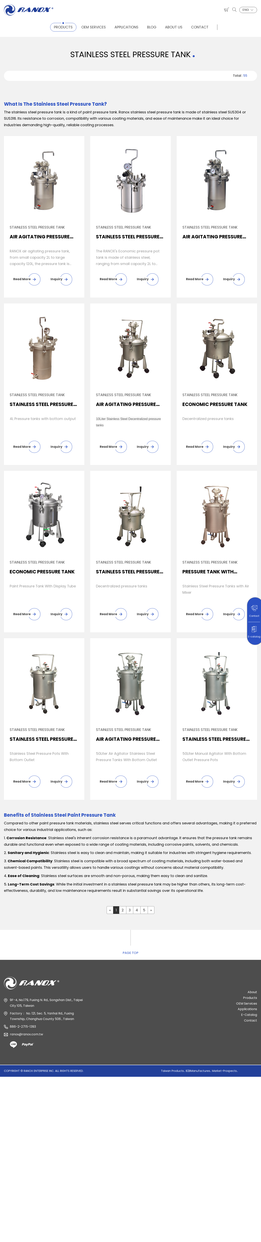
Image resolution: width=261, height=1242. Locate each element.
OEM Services (93, 27)
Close (5, 1081)
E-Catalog (249, 1016)
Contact (199, 27)
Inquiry (56, 279)
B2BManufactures (198, 1072)
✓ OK (144, 1238)
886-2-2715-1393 (23, 1028)
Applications (126, 27)
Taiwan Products (172, 1072)
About (252, 993)
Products (63, 27)
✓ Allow (6, 1094)
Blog (151, 27)
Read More (22, 279)
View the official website (45, 1139)
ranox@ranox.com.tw (26, 1036)
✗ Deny (6, 1100)
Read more (11, 1139)
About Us (173, 27)
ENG (248, 9)
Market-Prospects (224, 1072)
